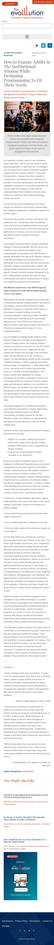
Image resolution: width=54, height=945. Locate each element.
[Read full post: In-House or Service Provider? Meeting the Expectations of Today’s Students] (15, 810)
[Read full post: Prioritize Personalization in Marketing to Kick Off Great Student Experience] (15, 788)
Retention (8, 55)
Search (4, 21)
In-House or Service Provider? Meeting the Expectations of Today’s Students (24, 818)
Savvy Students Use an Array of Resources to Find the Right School (25, 840)
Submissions (7, 921)
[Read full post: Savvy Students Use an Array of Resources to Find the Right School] (15, 833)
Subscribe (10, 4)
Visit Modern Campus (43, 2)
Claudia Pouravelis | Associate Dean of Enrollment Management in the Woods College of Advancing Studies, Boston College (25, 94)
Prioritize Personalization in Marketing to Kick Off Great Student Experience (26, 796)
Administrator (28, 771)
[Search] (27, 25)
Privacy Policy (21, 921)
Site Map (6, 926)
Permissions (34, 921)
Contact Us (47, 921)
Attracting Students (13, 53)
